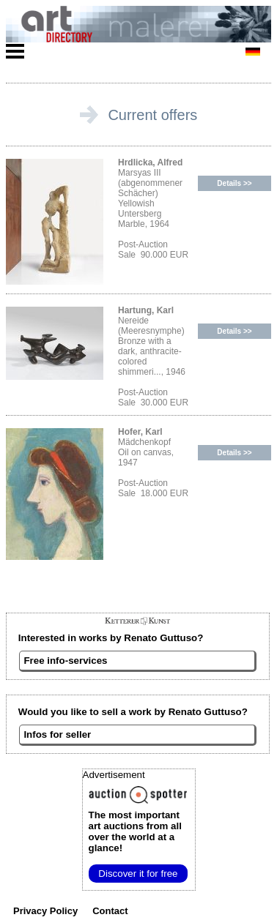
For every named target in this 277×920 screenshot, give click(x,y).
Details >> (234, 183)
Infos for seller (57, 734)
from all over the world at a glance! (135, 831)
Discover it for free (137, 873)
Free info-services (65, 660)
